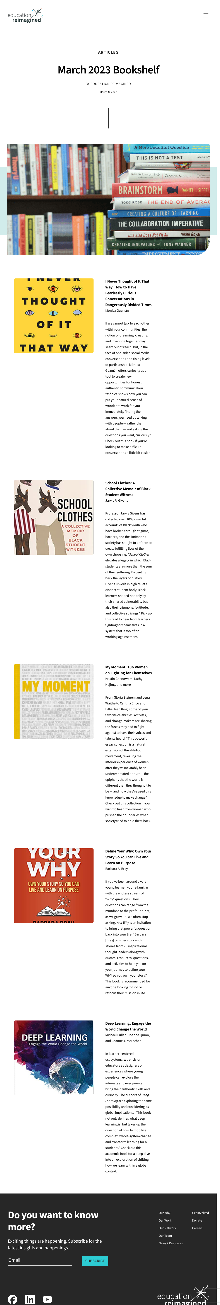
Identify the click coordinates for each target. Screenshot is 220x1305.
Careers (197, 1228)
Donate (197, 1220)
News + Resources (171, 1243)
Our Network (167, 1228)
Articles (108, 52)
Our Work (165, 1220)
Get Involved (200, 1213)
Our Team (165, 1235)
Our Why (164, 1213)
